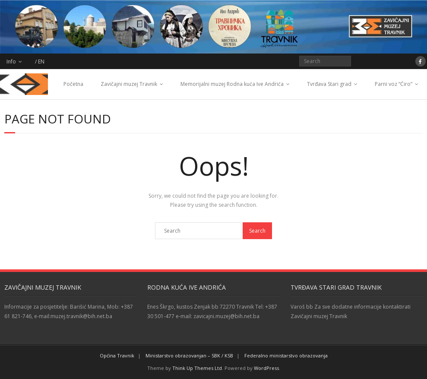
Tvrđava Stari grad (329, 84)
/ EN (39, 61)
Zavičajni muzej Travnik (129, 84)
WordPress (266, 368)
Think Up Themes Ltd (197, 368)
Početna (73, 84)
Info (11, 61)
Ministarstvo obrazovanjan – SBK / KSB (189, 355)
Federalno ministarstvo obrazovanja (286, 355)
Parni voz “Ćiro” (393, 84)
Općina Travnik (117, 355)
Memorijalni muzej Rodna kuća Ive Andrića (232, 84)
